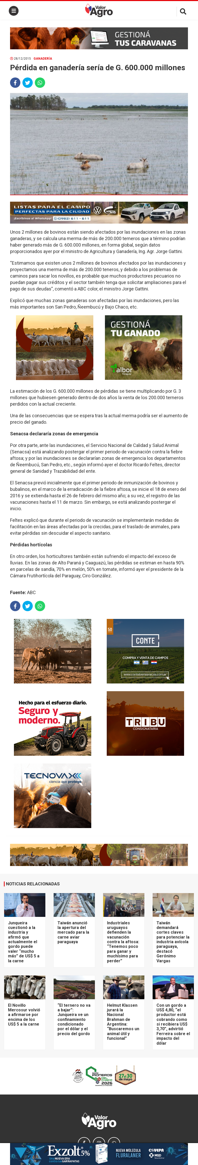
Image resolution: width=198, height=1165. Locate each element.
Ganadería (43, 58)
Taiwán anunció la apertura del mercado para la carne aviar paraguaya (73, 932)
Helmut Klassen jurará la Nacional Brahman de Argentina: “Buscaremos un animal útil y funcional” (123, 1022)
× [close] (182, 1146)
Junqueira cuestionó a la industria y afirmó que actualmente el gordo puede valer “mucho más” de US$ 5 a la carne (23, 941)
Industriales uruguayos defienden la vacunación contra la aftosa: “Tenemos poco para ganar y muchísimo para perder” (123, 941)
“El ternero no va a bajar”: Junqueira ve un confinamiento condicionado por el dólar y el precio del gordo (73, 1019)
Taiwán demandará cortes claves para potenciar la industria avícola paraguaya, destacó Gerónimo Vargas (172, 941)
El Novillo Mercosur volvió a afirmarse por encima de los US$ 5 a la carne (24, 1015)
